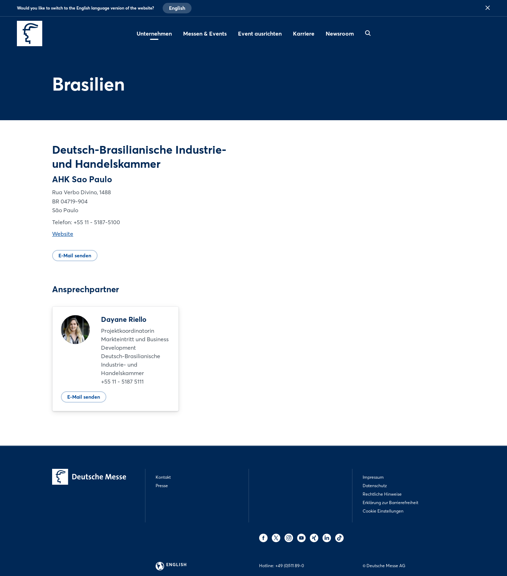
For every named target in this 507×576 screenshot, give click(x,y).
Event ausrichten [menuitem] (260, 33)
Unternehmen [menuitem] (154, 33)
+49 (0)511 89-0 (289, 565)
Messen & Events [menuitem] (205, 33)
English (177, 8)
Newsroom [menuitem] (340, 33)
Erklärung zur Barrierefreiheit (390, 502)
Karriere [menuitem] (303, 33)
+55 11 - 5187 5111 (122, 381)
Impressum (373, 477)
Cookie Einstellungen (383, 511)
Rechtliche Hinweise (382, 494)
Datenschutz (375, 485)
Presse (162, 485)
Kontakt (163, 477)
